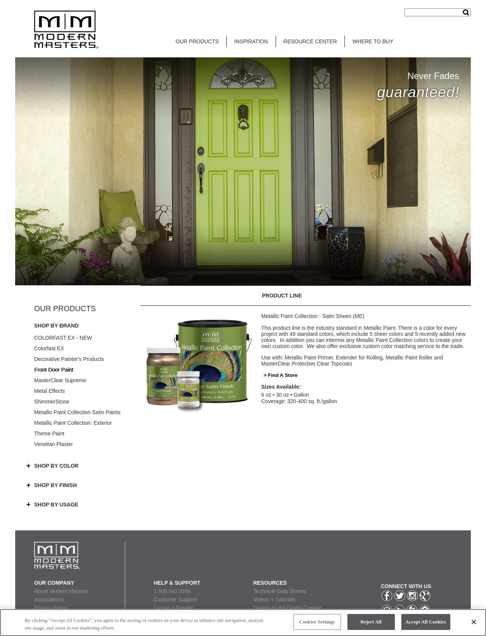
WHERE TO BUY (372, 41)
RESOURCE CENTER (310, 41)
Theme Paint (49, 433)
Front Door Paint (53, 370)
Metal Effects (49, 391)
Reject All (371, 622)
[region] (243, 622)
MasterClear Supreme (60, 380)
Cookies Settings (317, 622)
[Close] (473, 622)
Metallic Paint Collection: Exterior (73, 423)
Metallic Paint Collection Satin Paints (77, 412)
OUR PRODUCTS (197, 41)
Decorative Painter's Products (69, 359)
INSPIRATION (251, 41)
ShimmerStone (51, 402)
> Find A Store (281, 375)
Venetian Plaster (53, 444)
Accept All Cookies (426, 622)
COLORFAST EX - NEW (63, 338)
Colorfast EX (49, 348)
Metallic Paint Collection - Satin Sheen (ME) (312, 316)
